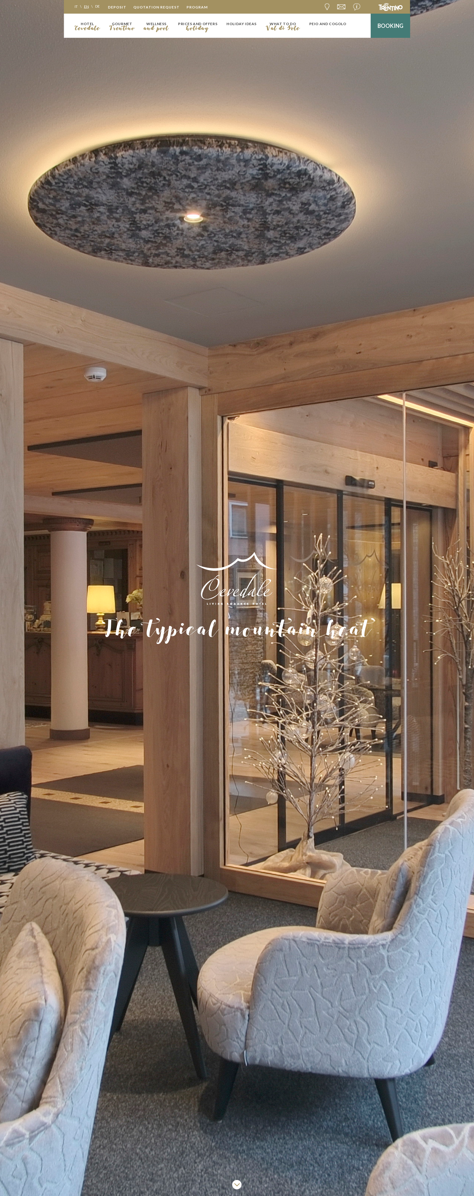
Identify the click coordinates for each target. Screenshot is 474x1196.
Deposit (117, 7)
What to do (283, 23)
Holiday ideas (241, 23)
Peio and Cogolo (327, 23)
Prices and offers (197, 23)
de (97, 6)
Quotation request (156, 7)
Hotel (87, 23)
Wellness (156, 23)
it (76, 6)
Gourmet (122, 23)
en (86, 6)
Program (197, 7)
